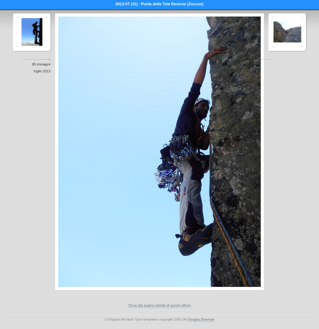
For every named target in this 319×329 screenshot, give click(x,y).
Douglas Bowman (201, 319)
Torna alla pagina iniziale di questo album (159, 305)
